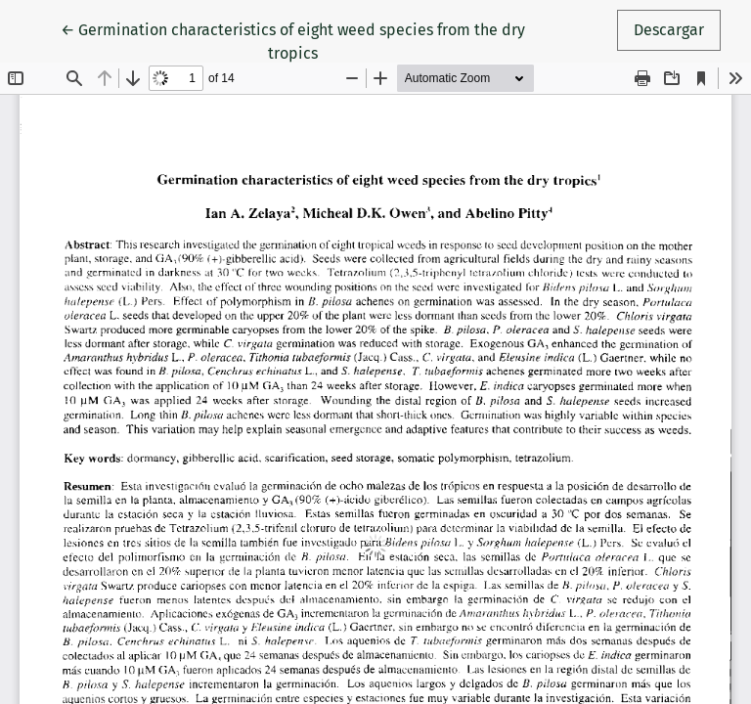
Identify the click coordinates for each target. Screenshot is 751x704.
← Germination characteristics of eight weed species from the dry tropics (293, 40)
